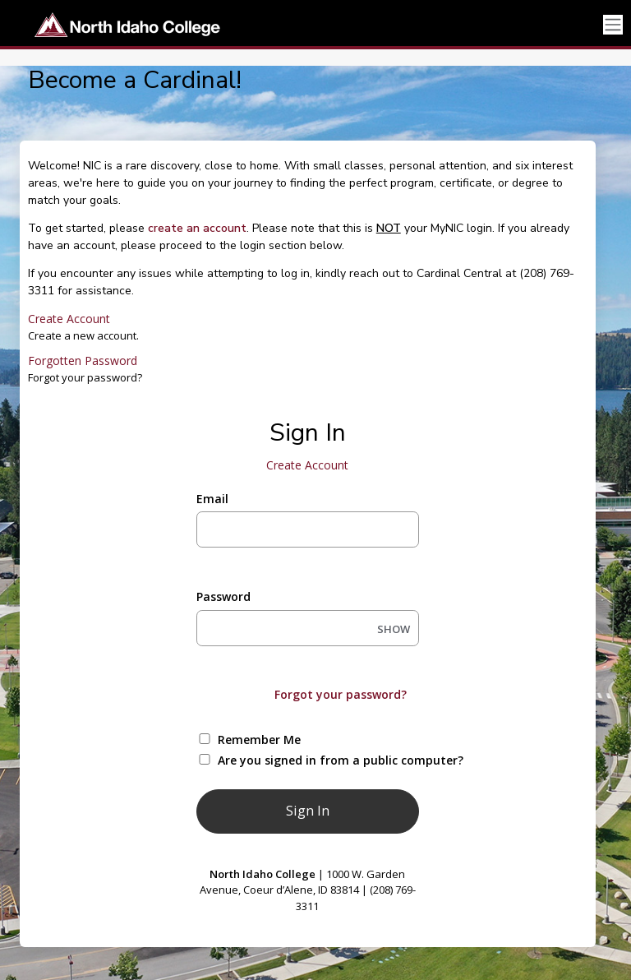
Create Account (69, 318)
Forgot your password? (340, 694)
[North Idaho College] (121, 24)
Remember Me (259, 739)
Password (223, 596)
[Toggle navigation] (613, 25)
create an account (197, 228)
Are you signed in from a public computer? (326, 760)
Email (212, 498)
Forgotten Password (82, 360)
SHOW (393, 629)
